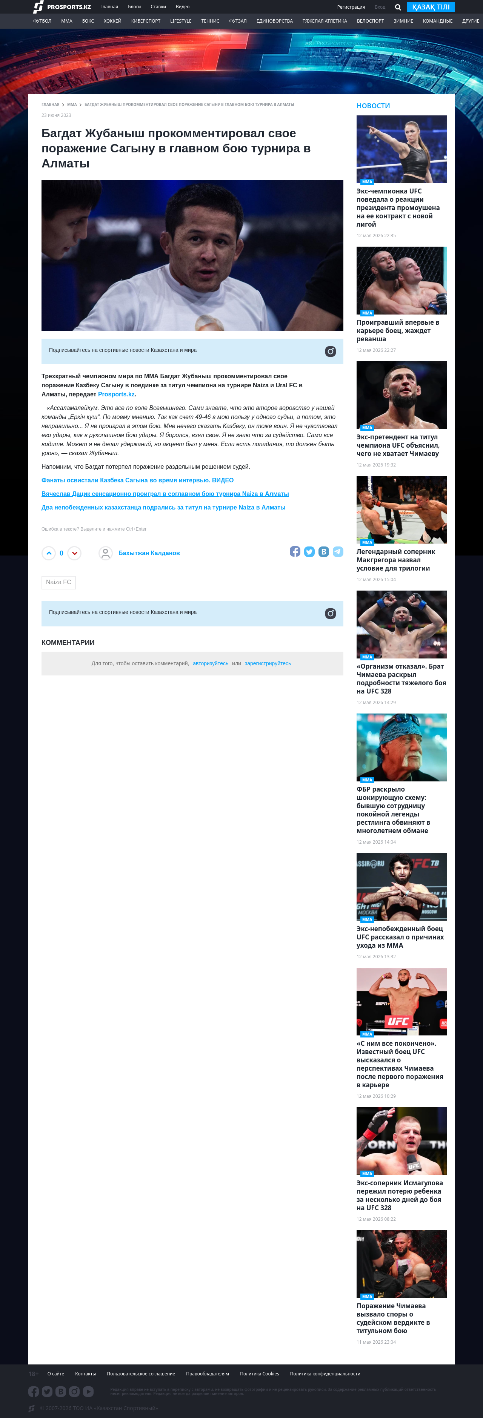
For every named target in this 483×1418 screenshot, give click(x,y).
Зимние (403, 21)
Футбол (42, 21)
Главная (109, 6)
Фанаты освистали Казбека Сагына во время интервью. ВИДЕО (138, 480)
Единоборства (275, 21)
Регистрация (351, 7)
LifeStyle (180, 21)
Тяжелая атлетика (325, 21)
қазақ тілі (431, 6)
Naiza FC (58, 582)
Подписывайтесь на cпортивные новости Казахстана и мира (192, 351)
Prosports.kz (115, 394)
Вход (380, 7)
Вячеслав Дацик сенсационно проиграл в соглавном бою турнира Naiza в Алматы (165, 494)
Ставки (158, 6)
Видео (182, 6)
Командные (437, 21)
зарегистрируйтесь (268, 663)
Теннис (211, 21)
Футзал (238, 21)
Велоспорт (370, 21)
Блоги (134, 6)
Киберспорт (145, 21)
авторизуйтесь (210, 663)
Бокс (88, 21)
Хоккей (113, 21)
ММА (66, 21)
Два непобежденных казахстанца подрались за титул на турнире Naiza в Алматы (164, 507)
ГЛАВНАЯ (51, 104)
